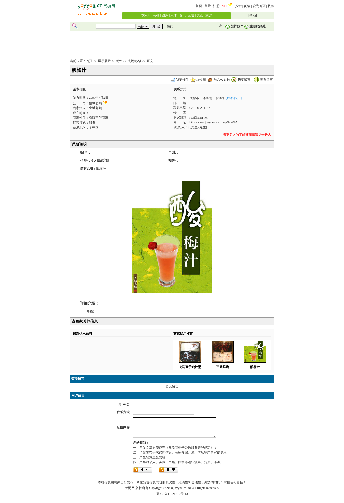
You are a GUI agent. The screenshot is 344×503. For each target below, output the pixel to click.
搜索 (238, 6)
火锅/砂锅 (134, 61)
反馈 (247, 6)
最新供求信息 (82, 334)
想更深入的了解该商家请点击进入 (247, 135)
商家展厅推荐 (183, 334)
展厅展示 (104, 61)
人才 (173, 15)
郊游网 (130, 492)
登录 (208, 6)
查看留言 (266, 79)
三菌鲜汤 (222, 367)
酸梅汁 (255, 367)
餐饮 (119, 61)
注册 (216, 6)
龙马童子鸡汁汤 (190, 367)
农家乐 (146, 15)
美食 (200, 15)
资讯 (182, 15)
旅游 (208, 15)
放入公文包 (222, 79)
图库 (165, 15)
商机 (156, 15)
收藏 (271, 6)
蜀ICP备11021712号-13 (172, 498)
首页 (199, 6)
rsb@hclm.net (198, 117)
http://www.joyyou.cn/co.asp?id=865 (213, 122)
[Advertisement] (172, 45)
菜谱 (191, 15)
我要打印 (182, 79)
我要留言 (244, 79)
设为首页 (259, 6)
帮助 (252, 15)
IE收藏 (201, 79)
